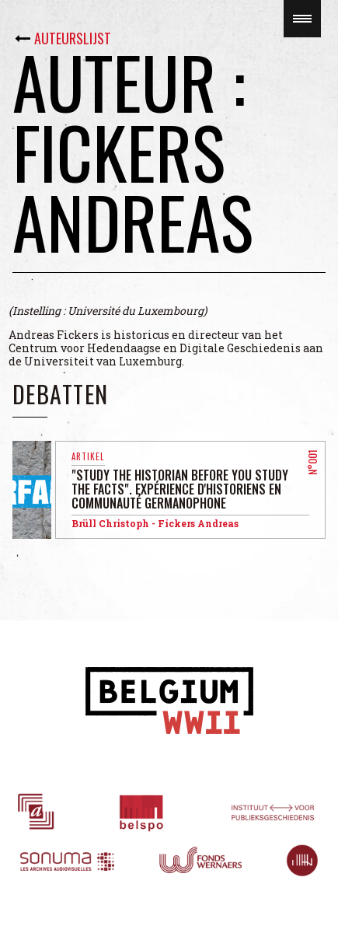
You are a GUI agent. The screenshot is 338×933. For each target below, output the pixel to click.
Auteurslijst (72, 38)
